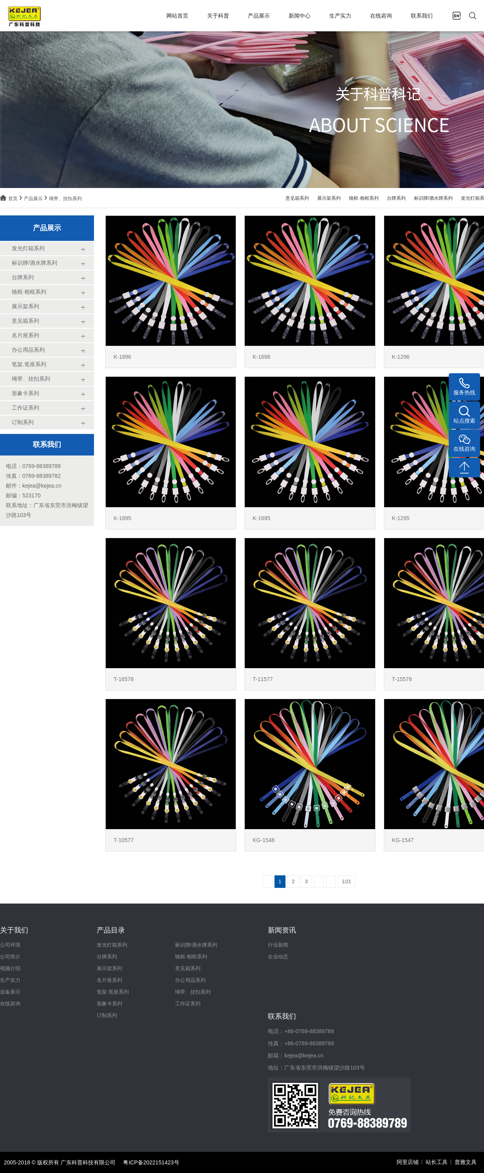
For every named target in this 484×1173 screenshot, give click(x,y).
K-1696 (261, 357)
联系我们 (422, 16)
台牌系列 (396, 198)
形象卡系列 (109, 1004)
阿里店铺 (408, 1162)
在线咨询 (381, 16)
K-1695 (261, 518)
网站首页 (177, 16)
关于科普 (218, 16)
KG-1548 (264, 840)
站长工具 (437, 1162)
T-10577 (124, 840)
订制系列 (107, 1015)
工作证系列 (187, 1004)
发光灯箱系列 (112, 945)
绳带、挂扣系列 (65, 198)
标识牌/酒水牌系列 (433, 198)
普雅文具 (466, 1162)
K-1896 (122, 357)
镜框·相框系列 (363, 198)
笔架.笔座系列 (113, 992)
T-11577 (263, 679)
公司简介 (10, 957)
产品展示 (259, 16)
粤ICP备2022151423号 (151, 1162)
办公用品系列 (190, 980)
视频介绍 (10, 968)
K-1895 (122, 518)
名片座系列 (109, 980)
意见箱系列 (297, 198)
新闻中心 (300, 16)
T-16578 (124, 679)
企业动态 (278, 957)
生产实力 (340, 16)
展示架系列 (329, 198)
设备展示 (10, 992)
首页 (13, 198)
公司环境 (10, 945)
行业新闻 (278, 945)
